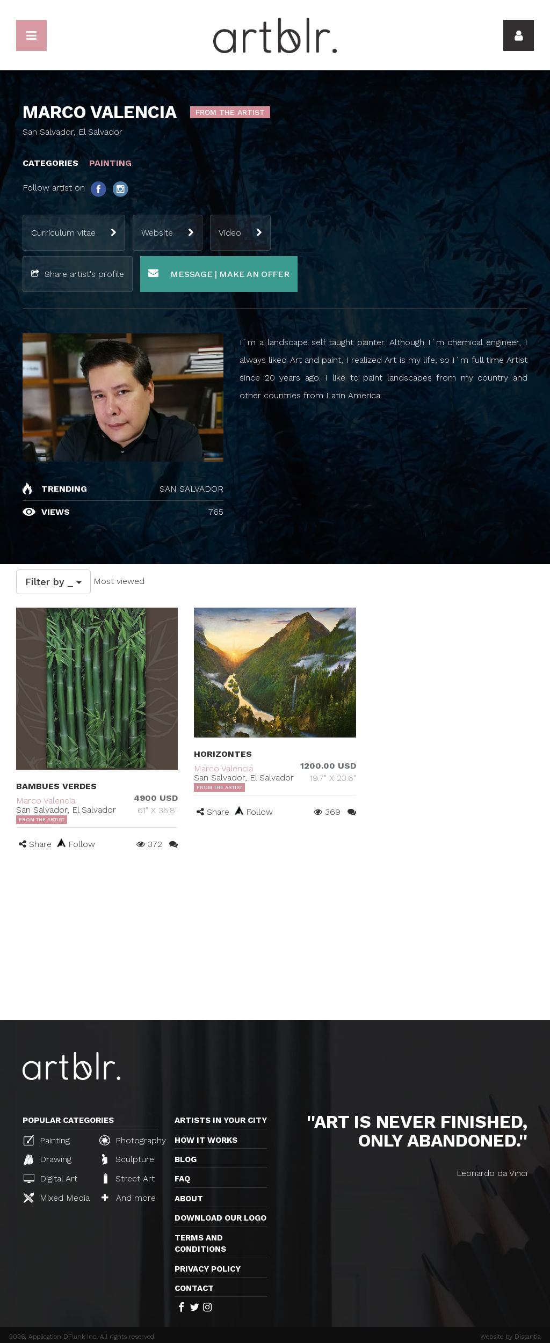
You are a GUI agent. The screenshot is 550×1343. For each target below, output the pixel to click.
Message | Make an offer (219, 273)
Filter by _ (53, 581)
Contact (194, 1288)
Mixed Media (57, 1197)
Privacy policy (208, 1269)
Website (157, 233)
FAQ (182, 1179)
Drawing (47, 1159)
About (189, 1198)
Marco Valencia (45, 800)
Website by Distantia (510, 1336)
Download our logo (220, 1218)
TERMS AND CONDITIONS (200, 1243)
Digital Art (50, 1178)
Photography (132, 1140)
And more (129, 1198)
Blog (186, 1159)
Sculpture (128, 1159)
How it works (206, 1140)
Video (230, 233)
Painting (47, 1140)
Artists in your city (221, 1120)
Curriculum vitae (63, 233)
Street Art (128, 1178)
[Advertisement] (275, 939)
